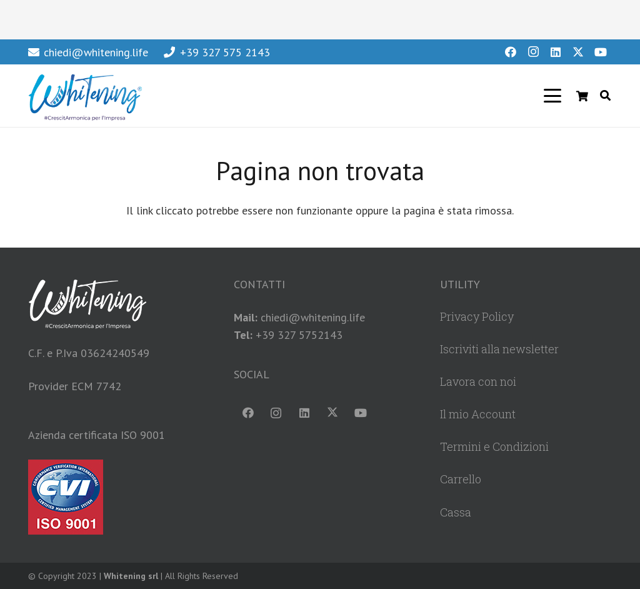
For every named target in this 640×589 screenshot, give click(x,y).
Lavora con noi (478, 381)
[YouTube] (600, 52)
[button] (553, 95)
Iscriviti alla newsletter (499, 348)
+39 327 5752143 (299, 335)
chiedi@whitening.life (313, 317)
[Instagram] (533, 52)
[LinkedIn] (555, 52)
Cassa (455, 512)
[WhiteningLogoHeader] (85, 96)
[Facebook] (510, 52)
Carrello (460, 478)
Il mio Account (478, 413)
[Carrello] (582, 95)
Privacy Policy (477, 316)
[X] (578, 52)
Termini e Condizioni (494, 446)
